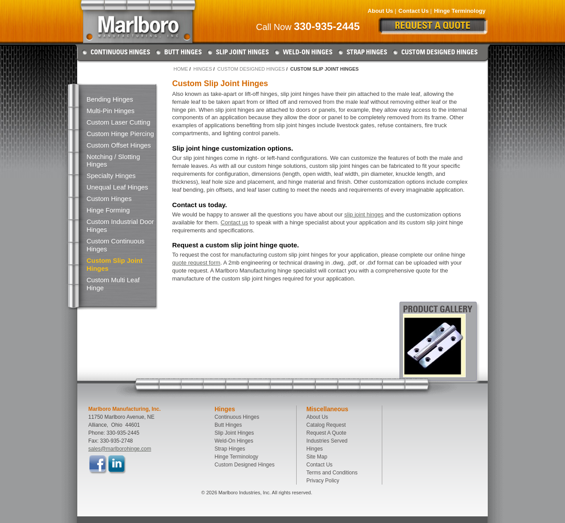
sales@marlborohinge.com (119, 449)
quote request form (196, 262)
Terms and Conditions (332, 473)
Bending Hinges (110, 99)
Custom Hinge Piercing (120, 133)
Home (180, 69)
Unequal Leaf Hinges (117, 187)
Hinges (202, 69)
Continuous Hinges (120, 52)
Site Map (316, 457)
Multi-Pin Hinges (111, 110)
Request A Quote (326, 433)
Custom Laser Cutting (118, 122)
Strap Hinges (367, 52)
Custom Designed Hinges (439, 52)
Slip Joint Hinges (242, 52)
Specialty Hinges (111, 175)
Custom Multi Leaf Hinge (113, 284)
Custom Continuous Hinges (115, 245)
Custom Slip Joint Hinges (115, 264)
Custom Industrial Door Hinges (120, 225)
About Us (380, 11)
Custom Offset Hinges (119, 145)
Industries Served (326, 441)
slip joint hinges (364, 214)
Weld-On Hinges (307, 52)
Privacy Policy (322, 481)
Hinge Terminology (460, 11)
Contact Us (414, 11)
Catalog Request (326, 425)
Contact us (234, 222)
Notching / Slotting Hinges (113, 160)
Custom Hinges (109, 198)
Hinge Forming (108, 210)
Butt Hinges (183, 52)
